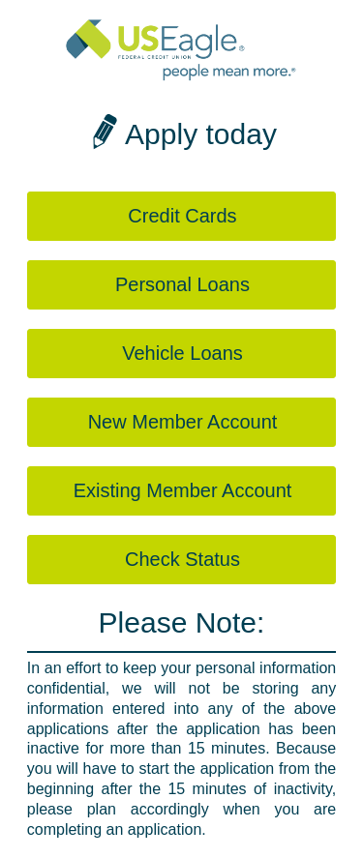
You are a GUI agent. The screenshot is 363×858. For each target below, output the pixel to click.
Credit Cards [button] (182, 215)
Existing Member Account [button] (183, 490)
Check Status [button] (182, 559)
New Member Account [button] (183, 421)
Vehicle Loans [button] (182, 353)
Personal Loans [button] (182, 284)
